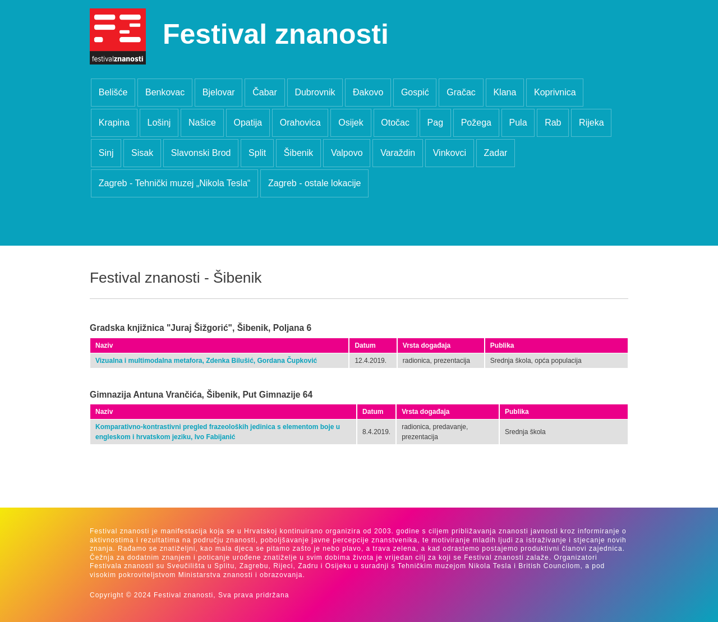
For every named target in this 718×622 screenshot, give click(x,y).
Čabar (264, 92)
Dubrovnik (314, 92)
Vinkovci (449, 153)
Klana (504, 92)
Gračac (461, 92)
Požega (476, 122)
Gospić (415, 92)
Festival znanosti (276, 34)
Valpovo (347, 153)
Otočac (395, 122)
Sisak (142, 153)
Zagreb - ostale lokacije (314, 183)
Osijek (350, 122)
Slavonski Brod (201, 153)
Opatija (247, 122)
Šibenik (298, 153)
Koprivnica (555, 92)
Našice (202, 122)
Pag (435, 122)
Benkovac (165, 92)
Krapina (114, 122)
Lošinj (159, 122)
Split (257, 153)
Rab (553, 122)
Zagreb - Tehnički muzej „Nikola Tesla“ (175, 183)
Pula (518, 122)
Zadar (496, 153)
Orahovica (300, 122)
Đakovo (368, 92)
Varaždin (397, 153)
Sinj (106, 153)
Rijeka (591, 122)
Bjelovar (218, 92)
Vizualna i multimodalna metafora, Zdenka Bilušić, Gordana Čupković (206, 361)
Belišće (113, 92)
